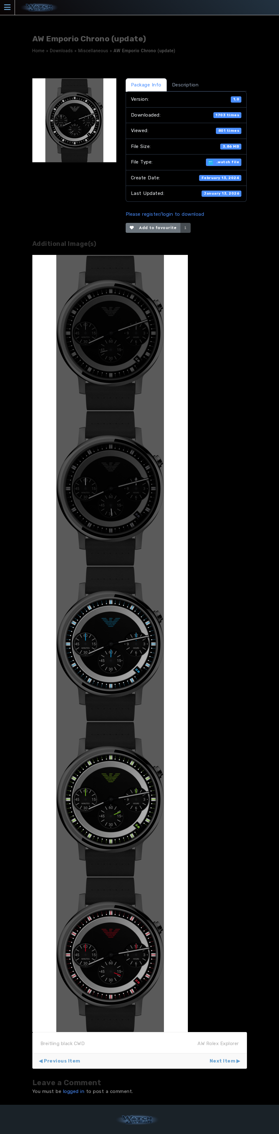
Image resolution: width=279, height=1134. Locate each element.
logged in (74, 1091)
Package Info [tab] (146, 85)
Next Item (222, 1061)
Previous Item (62, 1061)
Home (38, 50)
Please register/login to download (165, 214)
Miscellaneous (93, 50)
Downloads (61, 50)
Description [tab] (185, 85)
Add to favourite (153, 227)
